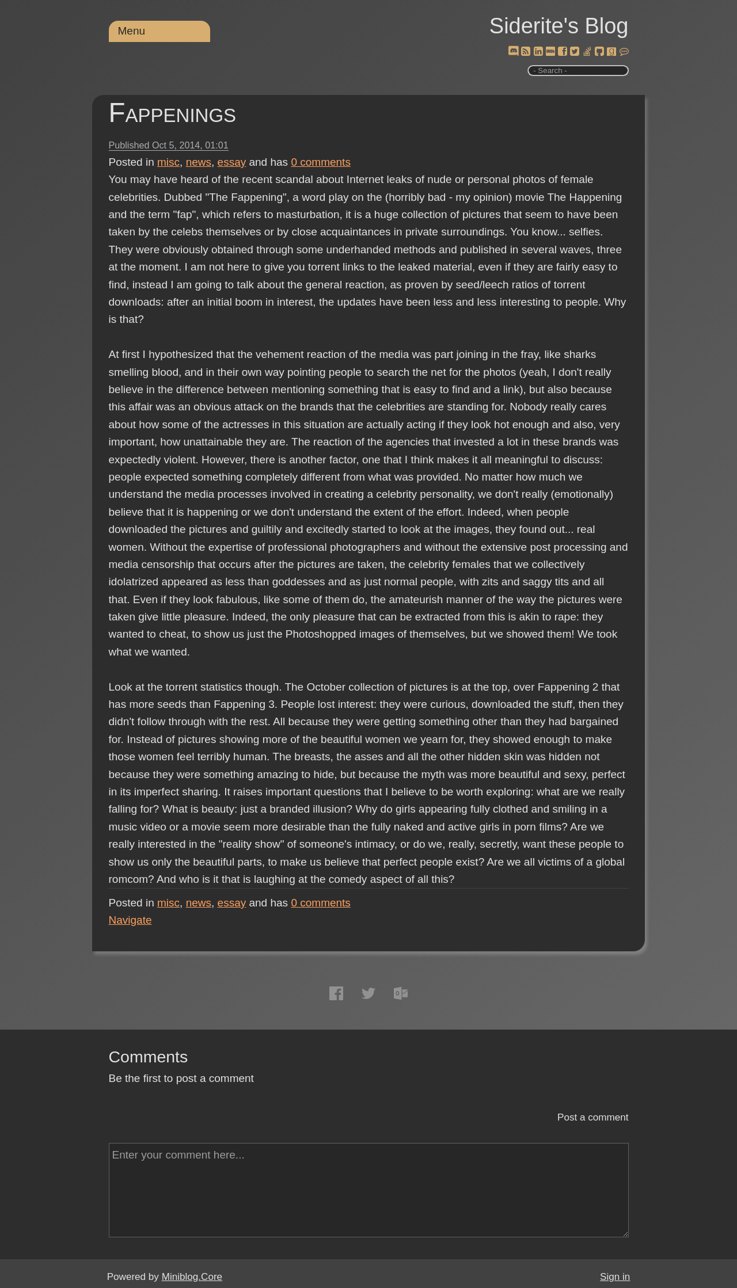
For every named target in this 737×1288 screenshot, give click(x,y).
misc (168, 162)
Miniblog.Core (192, 1276)
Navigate (130, 920)
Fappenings (173, 112)
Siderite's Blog (559, 26)
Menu (132, 31)
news (198, 162)
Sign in (615, 1276)
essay (232, 162)
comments (321, 162)
